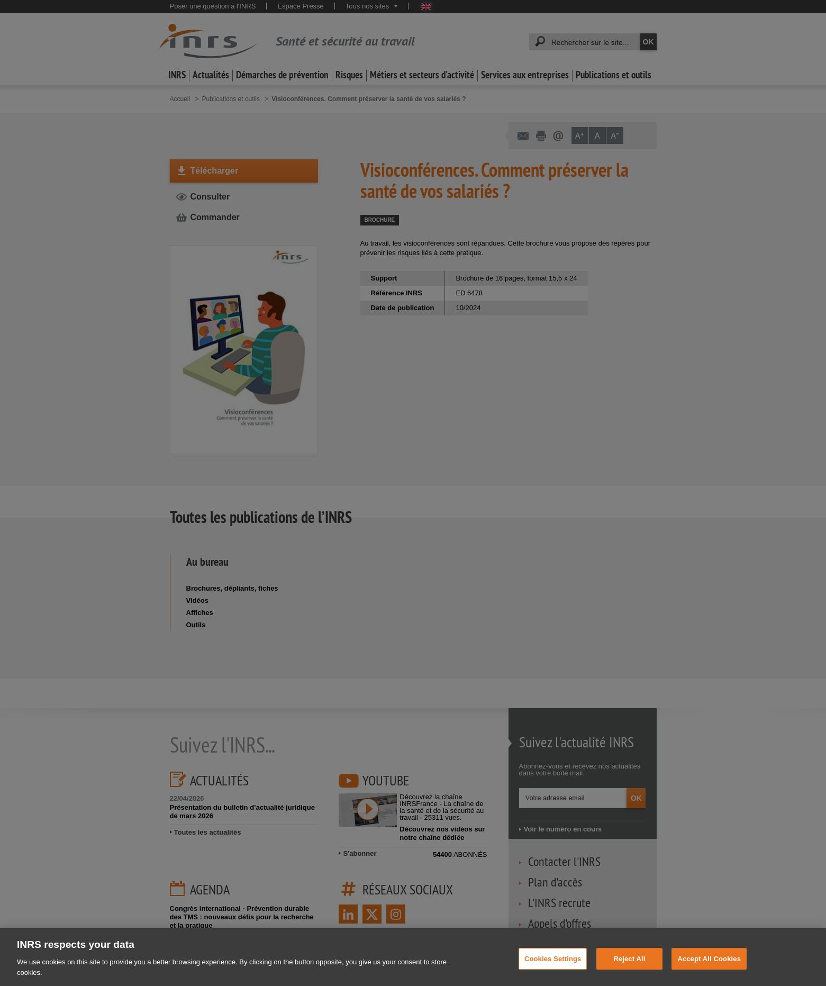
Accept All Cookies (709, 965)
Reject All (629, 965)
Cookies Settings (553, 965)
